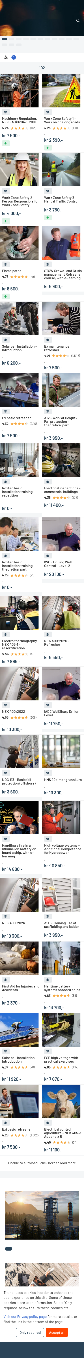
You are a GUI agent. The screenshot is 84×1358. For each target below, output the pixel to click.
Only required (30, 1332)
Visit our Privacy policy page (25, 1316)
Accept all (57, 1332)
